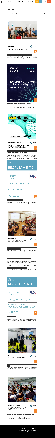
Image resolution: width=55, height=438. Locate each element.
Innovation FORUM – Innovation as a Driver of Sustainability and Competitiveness (19, 103)
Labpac (21, 158)
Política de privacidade (27, 431)
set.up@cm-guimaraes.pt (23, 430)
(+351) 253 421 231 (34, 430)
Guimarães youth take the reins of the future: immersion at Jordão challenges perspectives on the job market (22, 365)
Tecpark (28, 158)
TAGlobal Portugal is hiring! (12, 316)
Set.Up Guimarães (10, 158)
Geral (19, 158)
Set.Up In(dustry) (24, 158)
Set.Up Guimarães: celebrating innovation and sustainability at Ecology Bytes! (19, 258)
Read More (35, 158)
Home (7, 13)
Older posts (45, 13)
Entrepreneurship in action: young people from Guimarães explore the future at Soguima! (20, 414)
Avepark (18, 158)
